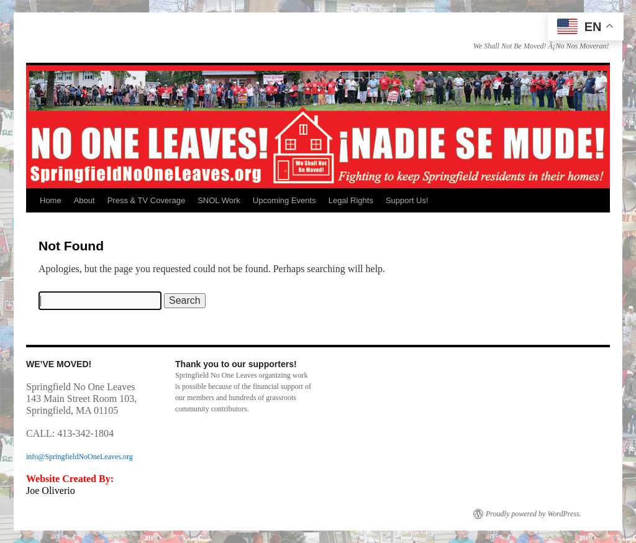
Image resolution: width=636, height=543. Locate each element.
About (84, 200)
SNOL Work (219, 200)
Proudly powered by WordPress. (533, 513)
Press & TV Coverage (146, 200)
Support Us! (407, 200)
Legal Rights (351, 200)
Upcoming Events (284, 200)
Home (50, 200)
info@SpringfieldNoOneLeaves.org (79, 456)
